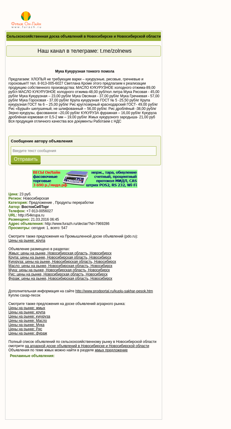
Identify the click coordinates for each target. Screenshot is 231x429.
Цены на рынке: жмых (26, 308)
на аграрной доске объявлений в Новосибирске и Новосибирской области (87, 346)
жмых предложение (111, 350)
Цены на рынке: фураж (27, 333)
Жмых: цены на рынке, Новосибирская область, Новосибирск (60, 253)
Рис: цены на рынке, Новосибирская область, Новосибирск (57, 274)
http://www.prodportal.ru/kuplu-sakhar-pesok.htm (114, 291)
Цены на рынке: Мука (26, 325)
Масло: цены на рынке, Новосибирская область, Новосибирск (60, 266)
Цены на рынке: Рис (25, 329)
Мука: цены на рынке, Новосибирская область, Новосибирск (59, 270)
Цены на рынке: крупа (26, 240)
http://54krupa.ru (31, 215)
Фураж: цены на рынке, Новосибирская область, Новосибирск (60, 278)
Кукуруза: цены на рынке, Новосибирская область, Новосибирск (62, 262)
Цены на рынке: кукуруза (29, 316)
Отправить (26, 159)
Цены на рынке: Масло (27, 321)
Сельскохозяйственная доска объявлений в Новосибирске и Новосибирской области (84, 36)
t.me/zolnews (116, 51)
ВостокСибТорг (35, 207)
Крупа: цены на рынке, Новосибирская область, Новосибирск (59, 257)
